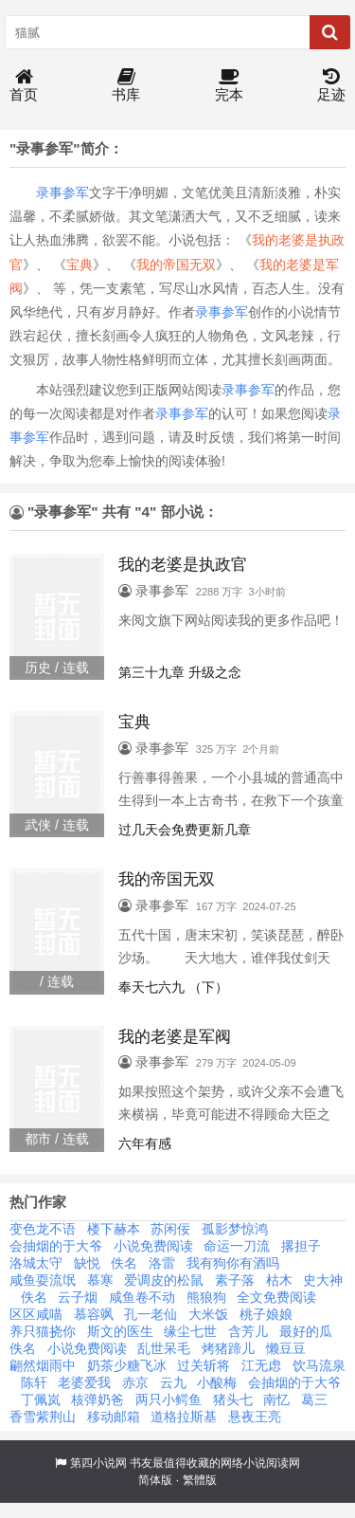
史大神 (323, 1280)
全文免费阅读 (276, 1297)
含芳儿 (248, 1331)
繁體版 (200, 1480)
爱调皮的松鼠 (164, 1280)
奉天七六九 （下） (173, 987)
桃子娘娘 (266, 1314)
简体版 (155, 1480)
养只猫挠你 (42, 1331)
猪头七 (233, 1399)
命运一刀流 (237, 1245)
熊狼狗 (206, 1297)
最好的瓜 (305, 1331)
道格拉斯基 (184, 1416)
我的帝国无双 (176, 264)
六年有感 (144, 1143)
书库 (126, 85)
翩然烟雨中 (42, 1365)
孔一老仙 (150, 1314)
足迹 (331, 85)
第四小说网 (98, 1463)
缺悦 (87, 1263)
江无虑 (261, 1365)
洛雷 (162, 1263)
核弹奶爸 (97, 1399)
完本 (229, 85)
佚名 (124, 1263)
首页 (23, 85)
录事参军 (62, 192)
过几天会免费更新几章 (184, 829)
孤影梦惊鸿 (235, 1228)
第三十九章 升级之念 (179, 672)
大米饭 (208, 1314)
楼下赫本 (113, 1228)
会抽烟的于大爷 (55, 1245)
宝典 (79, 264)
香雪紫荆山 (42, 1416)
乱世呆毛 (163, 1348)
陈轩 (34, 1382)
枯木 (279, 1280)
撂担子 (301, 1245)
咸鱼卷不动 (142, 1297)
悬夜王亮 (254, 1416)
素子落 (235, 1280)
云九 (173, 1382)
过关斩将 (203, 1365)
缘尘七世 (190, 1331)
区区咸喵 (35, 1314)
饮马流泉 (319, 1365)
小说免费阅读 (153, 1245)
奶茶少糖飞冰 (127, 1365)
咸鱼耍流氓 (42, 1280)
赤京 (135, 1382)
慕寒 (100, 1280)
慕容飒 (94, 1314)
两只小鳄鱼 (168, 1399)
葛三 (314, 1399)
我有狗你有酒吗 (232, 1263)
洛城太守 (35, 1263)
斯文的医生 (120, 1331)
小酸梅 (217, 1382)
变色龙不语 (42, 1228)
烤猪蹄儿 (228, 1348)
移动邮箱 (113, 1416)
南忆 (276, 1399)
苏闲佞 (170, 1228)
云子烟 (78, 1297)
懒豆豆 (286, 1348)
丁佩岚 (41, 1399)
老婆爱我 (84, 1382)
